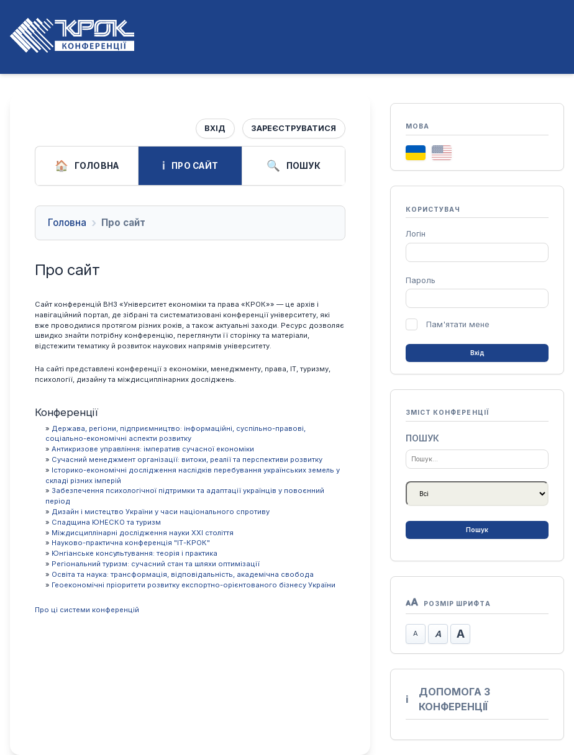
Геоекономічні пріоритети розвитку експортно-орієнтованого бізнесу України (193, 585)
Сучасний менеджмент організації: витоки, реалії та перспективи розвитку (187, 459)
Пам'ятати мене (458, 324)
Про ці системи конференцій (87, 609)
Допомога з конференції (448, 699)
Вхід (215, 128)
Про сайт (190, 166)
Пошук (293, 166)
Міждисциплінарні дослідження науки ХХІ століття (143, 532)
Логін (416, 233)
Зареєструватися (293, 128)
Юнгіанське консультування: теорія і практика (134, 553)
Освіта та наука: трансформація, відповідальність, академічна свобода (183, 574)
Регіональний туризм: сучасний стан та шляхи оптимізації (156, 563)
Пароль (420, 280)
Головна (87, 166)
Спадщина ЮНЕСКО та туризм (106, 522)
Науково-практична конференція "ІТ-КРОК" (131, 542)
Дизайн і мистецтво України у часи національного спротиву (161, 511)
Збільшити (460, 634)
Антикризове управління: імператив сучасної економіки (153, 449)
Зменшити (416, 634)
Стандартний (438, 634)
